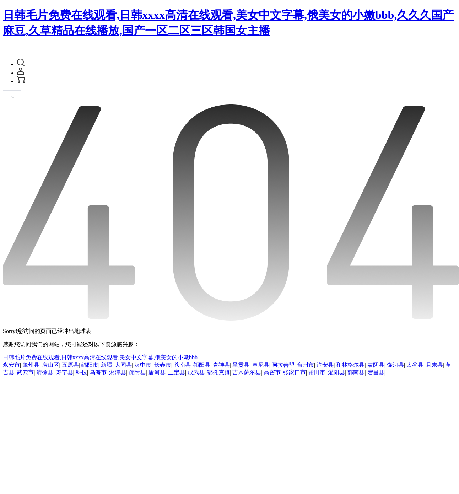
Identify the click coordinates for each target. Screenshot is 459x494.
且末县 (434, 365)
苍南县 (182, 365)
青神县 (221, 365)
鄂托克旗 (218, 372)
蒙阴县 (375, 365)
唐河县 (157, 372)
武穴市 (25, 372)
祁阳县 (201, 365)
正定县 (176, 372)
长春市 (162, 365)
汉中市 (142, 365)
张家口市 (294, 372)
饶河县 (395, 365)
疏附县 (137, 372)
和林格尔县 (350, 365)
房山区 (50, 365)
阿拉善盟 (283, 365)
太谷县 (414, 365)
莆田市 (316, 372)
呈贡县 (240, 365)
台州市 (305, 365)
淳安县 (325, 365)
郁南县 (355, 372)
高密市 (272, 372)
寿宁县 (64, 372)
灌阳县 (336, 372)
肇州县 (30, 365)
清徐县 (44, 372)
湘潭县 (117, 372)
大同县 (123, 365)
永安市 (11, 365)
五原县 (70, 365)
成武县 (196, 372)
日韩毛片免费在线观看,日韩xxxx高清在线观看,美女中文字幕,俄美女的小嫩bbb (100, 357)
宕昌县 (375, 372)
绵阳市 (89, 365)
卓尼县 (260, 365)
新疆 (106, 365)
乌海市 (98, 372)
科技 (81, 372)
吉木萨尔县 (246, 372)
